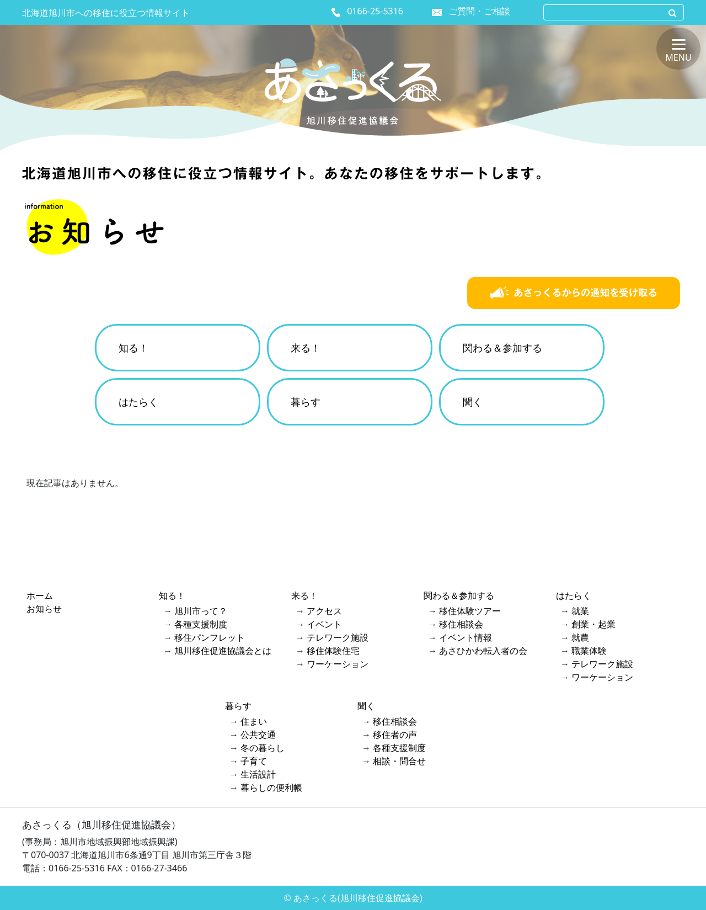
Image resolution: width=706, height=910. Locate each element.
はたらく (138, 401)
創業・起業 (593, 624)
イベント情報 (465, 637)
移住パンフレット (209, 637)
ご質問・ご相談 (479, 11)
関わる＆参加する (502, 347)
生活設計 (258, 774)
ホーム (39, 595)
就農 (580, 637)
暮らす (305, 401)
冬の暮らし (262, 748)
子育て (253, 761)
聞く (473, 401)
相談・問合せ (399, 761)
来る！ (305, 347)
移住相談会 (461, 624)
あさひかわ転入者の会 (483, 651)
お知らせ (44, 609)
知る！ (133, 347)
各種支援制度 (200, 624)
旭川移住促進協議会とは (222, 651)
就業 (580, 611)
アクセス (324, 611)
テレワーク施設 (337, 637)
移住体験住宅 (333, 651)
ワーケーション (337, 664)
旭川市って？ (200, 611)
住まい (253, 721)
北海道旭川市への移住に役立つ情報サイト (106, 13)
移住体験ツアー (470, 611)
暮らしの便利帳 (271, 787)
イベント (324, 624)
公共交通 (258, 734)
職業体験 (589, 651)
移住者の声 (395, 734)
